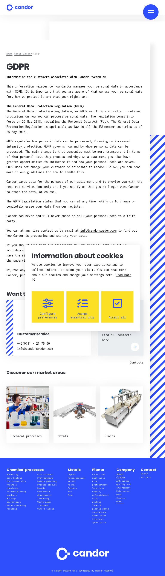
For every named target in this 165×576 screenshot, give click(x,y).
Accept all (117, 308)
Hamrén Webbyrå (104, 570)
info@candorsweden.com (98, 230)
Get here (146, 477)
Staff (144, 474)
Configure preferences (47, 308)
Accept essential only (82, 308)
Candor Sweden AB (64, 570)
